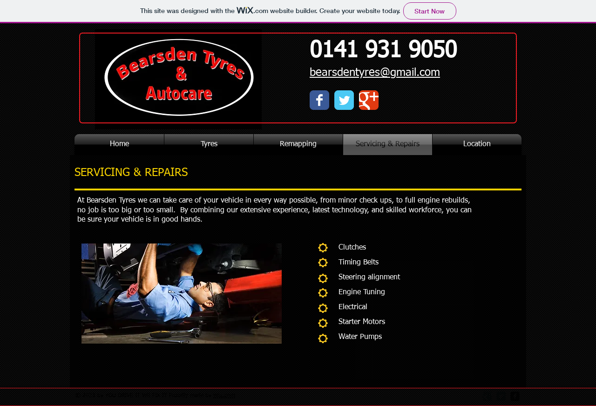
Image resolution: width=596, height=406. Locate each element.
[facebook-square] (515, 396)
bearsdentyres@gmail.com (375, 72)
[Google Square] (487, 396)
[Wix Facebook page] (319, 100)
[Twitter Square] (501, 396)
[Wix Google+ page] (369, 100)
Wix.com (224, 396)
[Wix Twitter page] (344, 100)
